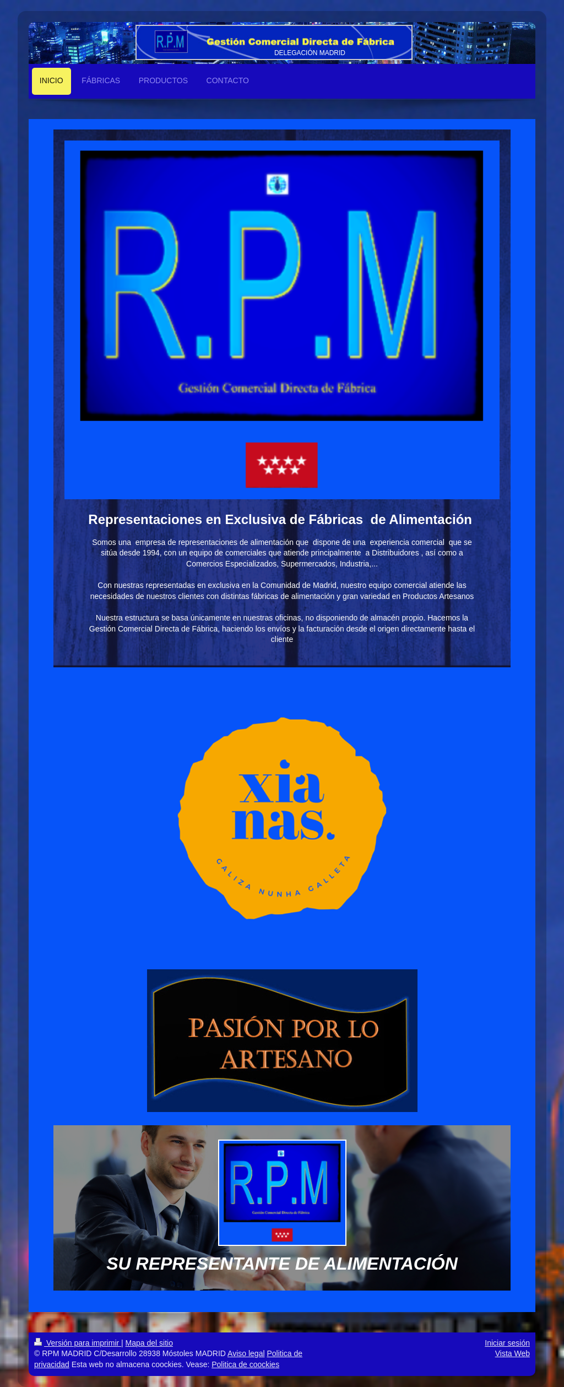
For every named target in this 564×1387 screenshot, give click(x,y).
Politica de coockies (245, 1364)
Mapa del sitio (149, 1343)
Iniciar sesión (507, 1343)
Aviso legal (245, 1353)
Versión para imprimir (77, 1343)
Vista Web (512, 1353)
